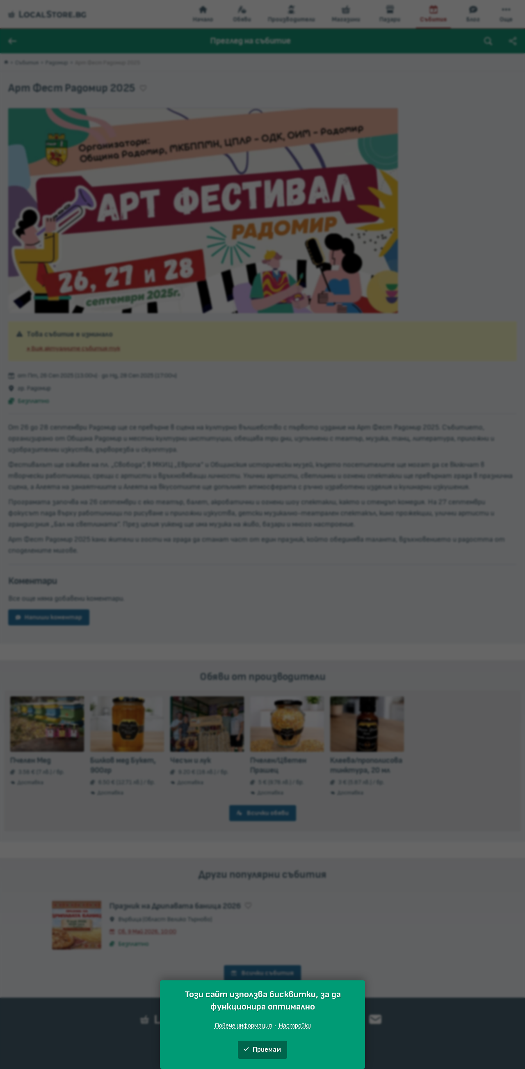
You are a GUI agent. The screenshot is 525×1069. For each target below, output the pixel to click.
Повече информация (243, 1025)
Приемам (262, 1050)
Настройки (294, 1025)
